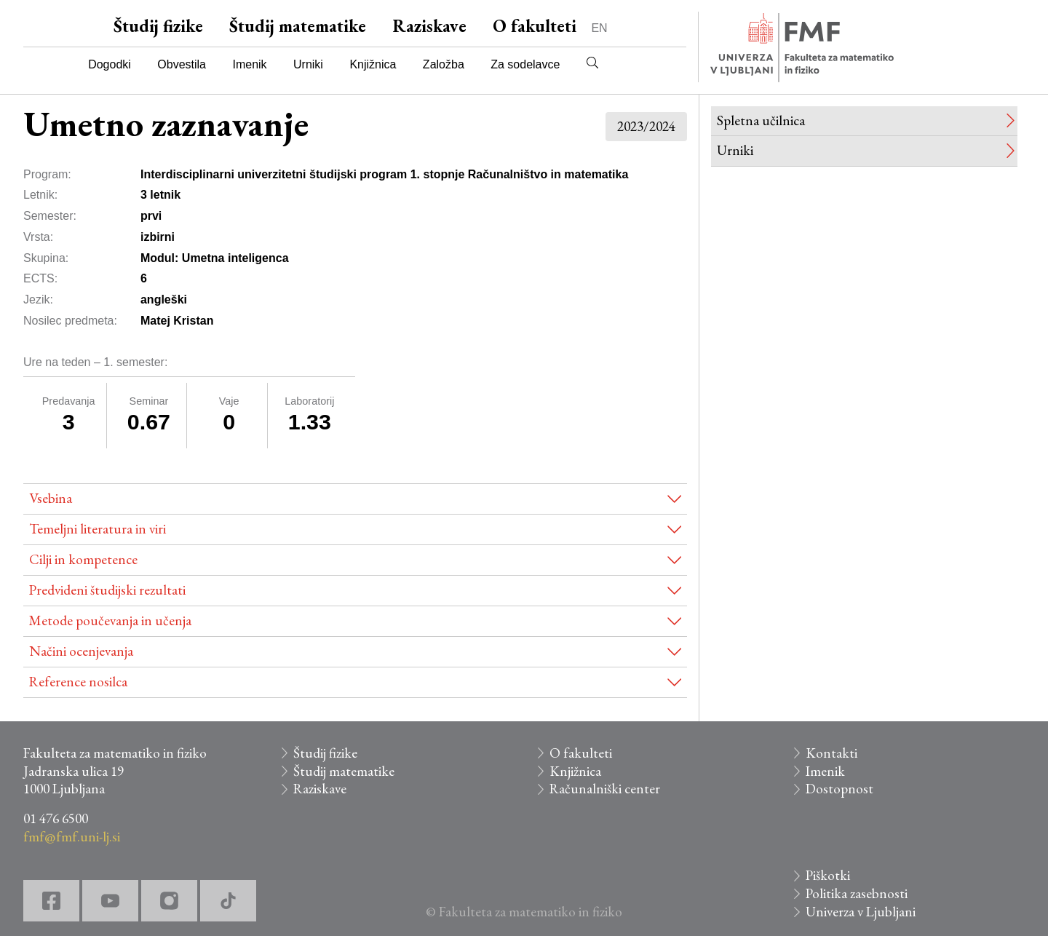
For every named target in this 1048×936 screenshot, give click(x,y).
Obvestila (181, 64)
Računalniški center (604, 789)
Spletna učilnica (761, 120)
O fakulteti (534, 26)
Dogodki (109, 64)
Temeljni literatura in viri (97, 529)
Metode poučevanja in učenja (110, 620)
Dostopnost (839, 789)
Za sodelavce (525, 64)
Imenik (249, 64)
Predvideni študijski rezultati (107, 590)
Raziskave (429, 26)
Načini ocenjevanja (81, 651)
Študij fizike (158, 26)
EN (599, 28)
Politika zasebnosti (857, 893)
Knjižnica (372, 64)
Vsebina (50, 498)
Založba (443, 64)
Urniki (308, 64)
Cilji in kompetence (83, 559)
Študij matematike (297, 26)
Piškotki (828, 875)
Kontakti (831, 753)
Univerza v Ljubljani (861, 912)
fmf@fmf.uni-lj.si (71, 837)
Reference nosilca (78, 682)
